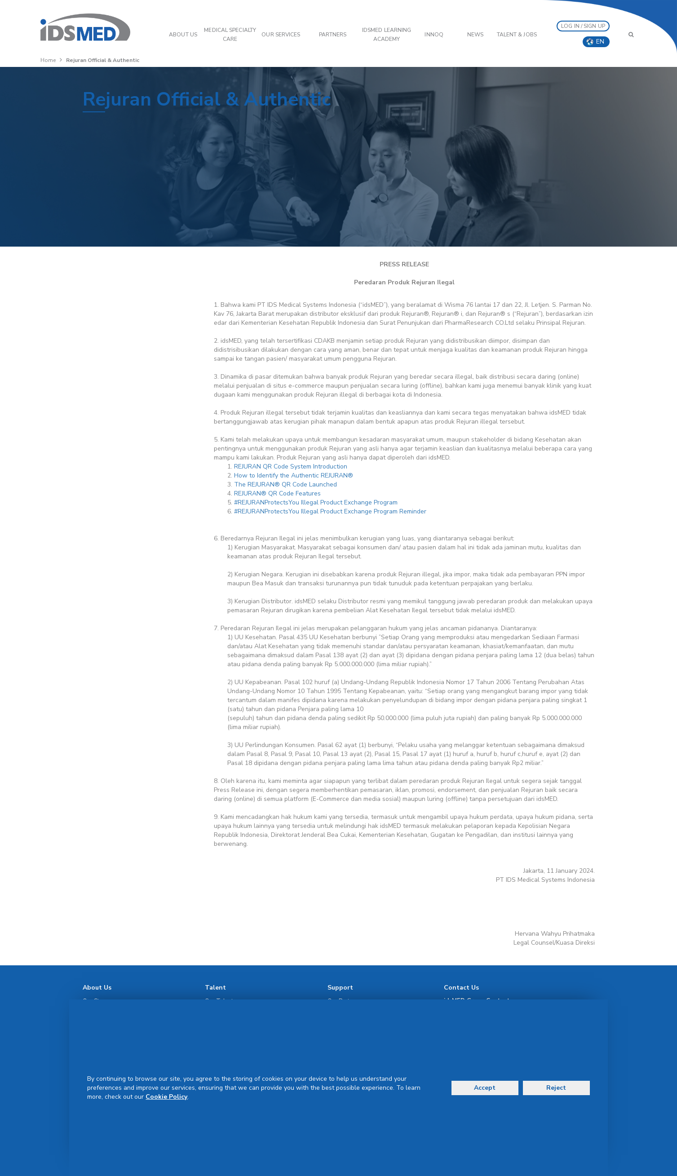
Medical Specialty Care (230, 35)
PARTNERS (333, 34)
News (475, 34)
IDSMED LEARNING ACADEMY (387, 35)
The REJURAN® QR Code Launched (285, 484)
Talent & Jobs (517, 34)
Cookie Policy (166, 1096)
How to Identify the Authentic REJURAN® (293, 475)
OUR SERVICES (280, 34)
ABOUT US (183, 34)
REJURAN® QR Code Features (277, 493)
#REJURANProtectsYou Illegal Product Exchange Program (316, 502)
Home (48, 60)
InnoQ (434, 34)
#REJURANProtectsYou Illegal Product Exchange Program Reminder (330, 511)
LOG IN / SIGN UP (583, 26)
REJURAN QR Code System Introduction (290, 466)
